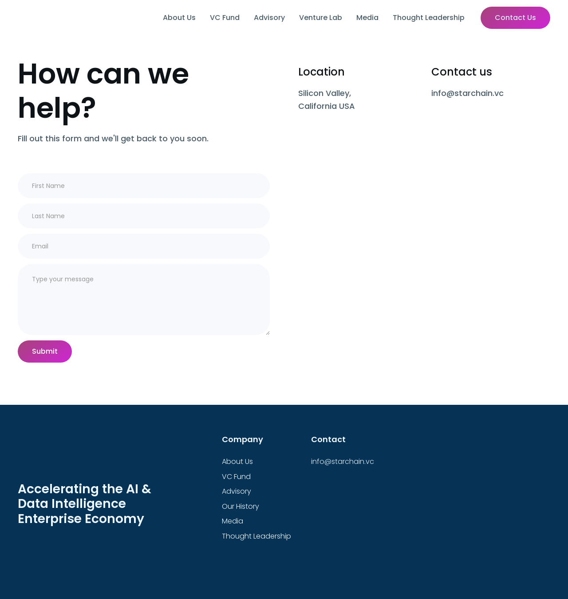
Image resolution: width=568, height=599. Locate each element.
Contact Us (515, 17)
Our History (240, 506)
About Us (179, 17)
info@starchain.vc (342, 461)
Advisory (269, 17)
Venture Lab (320, 17)
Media (367, 17)
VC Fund (225, 17)
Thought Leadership (429, 17)
